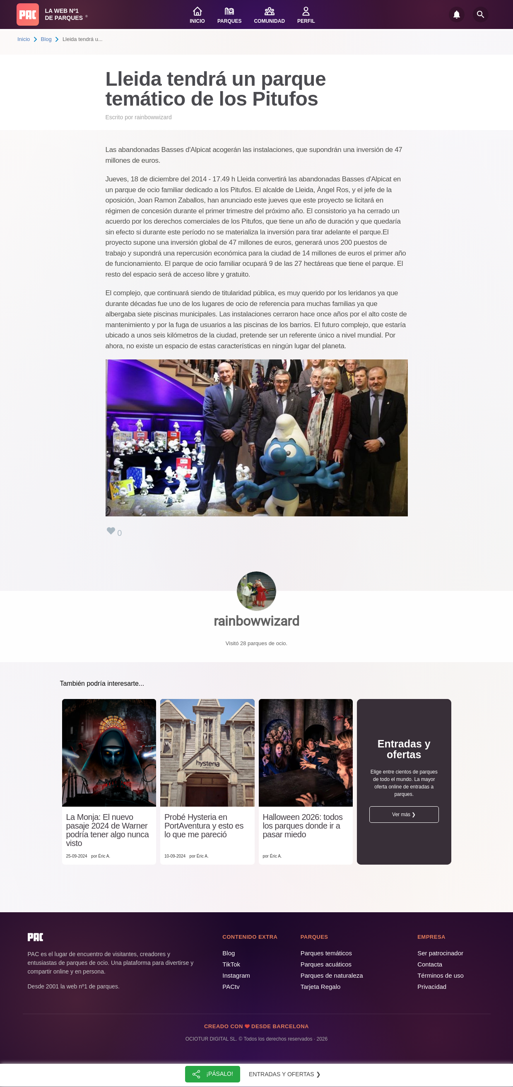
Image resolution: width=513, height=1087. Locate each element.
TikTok (231, 964)
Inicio (23, 39)
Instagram (236, 975)
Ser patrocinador (440, 953)
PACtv (230, 986)
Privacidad (431, 986)
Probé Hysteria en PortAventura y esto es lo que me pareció (203, 826)
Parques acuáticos (326, 964)
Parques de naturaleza (332, 975)
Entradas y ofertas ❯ (285, 1074)
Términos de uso (440, 975)
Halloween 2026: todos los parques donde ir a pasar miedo (303, 826)
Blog (46, 39)
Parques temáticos (326, 953)
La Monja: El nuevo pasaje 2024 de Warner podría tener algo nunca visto (107, 830)
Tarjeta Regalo (321, 986)
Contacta (429, 964)
